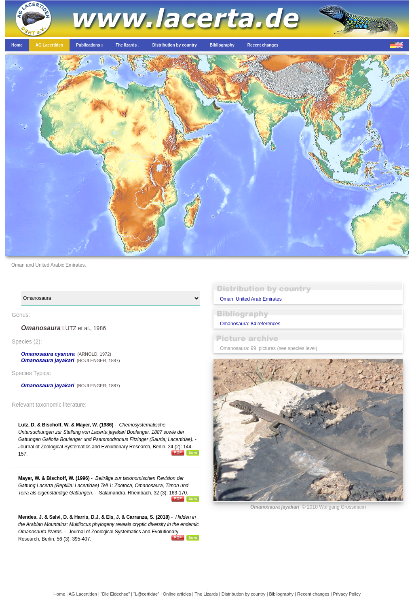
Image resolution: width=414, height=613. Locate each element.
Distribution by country (244, 594)
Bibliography (281, 594)
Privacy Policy (347, 594)
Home (59, 594)
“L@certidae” (146, 594)
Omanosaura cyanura (48, 354)
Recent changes (313, 594)
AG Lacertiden (83, 594)
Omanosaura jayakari (47, 360)
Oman (226, 299)
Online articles (177, 594)
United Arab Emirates (258, 299)
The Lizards (206, 594)
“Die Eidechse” (115, 594)
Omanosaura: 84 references (250, 324)
